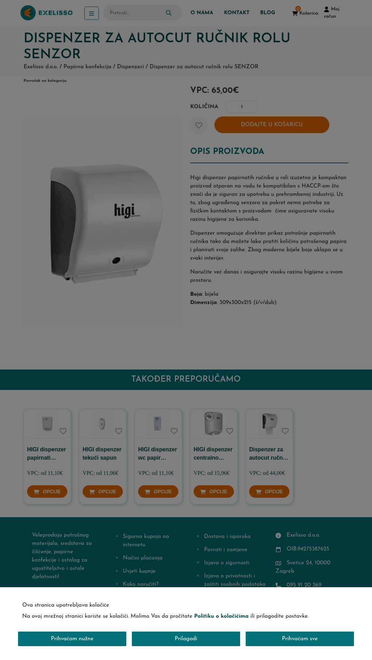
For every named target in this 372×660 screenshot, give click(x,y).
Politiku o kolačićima (221, 616)
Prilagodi (186, 639)
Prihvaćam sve (300, 639)
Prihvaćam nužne (72, 639)
